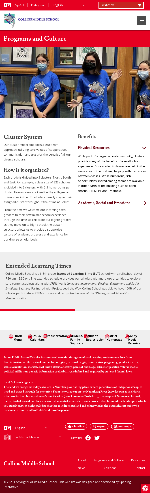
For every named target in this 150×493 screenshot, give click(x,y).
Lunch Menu (15, 337)
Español (19, 5)
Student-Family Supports (75, 339)
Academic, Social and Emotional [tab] (105, 202)
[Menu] (141, 20)
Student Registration (94, 337)
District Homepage (114, 337)
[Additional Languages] (68, 5)
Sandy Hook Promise (132, 339)
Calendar (110, 468)
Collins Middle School (29, 463)
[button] (145, 488)
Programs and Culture (108, 460)
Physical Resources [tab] (94, 147)
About (82, 460)
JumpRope (122, 426)
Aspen (99, 426)
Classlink (76, 426)
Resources (138, 460)
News (81, 468)
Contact (140, 468)
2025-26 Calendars (36, 337)
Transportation (55, 336)
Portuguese (38, 5)
